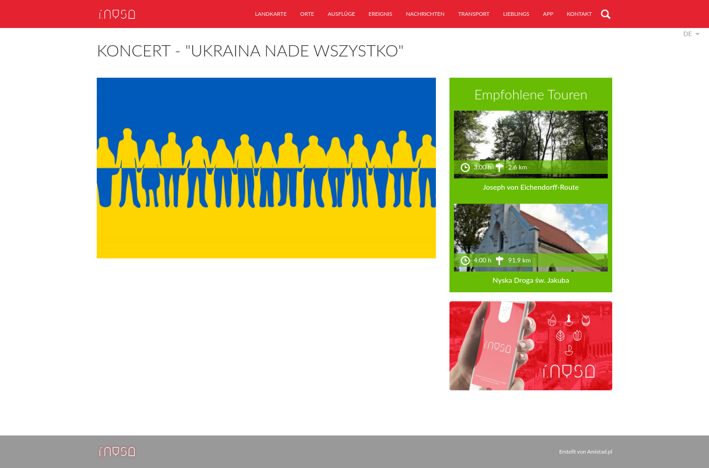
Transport (474, 13)
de (687, 33)
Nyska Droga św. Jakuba (530, 280)
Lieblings (516, 13)
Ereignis (380, 13)
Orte (307, 13)
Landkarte (271, 13)
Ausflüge (341, 13)
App (548, 13)
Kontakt (579, 13)
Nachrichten (425, 13)
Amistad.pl (599, 451)
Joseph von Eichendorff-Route (531, 187)
